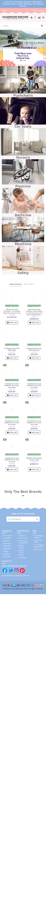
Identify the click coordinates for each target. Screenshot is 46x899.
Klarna (21, 555)
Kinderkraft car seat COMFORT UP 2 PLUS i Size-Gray (34, 422)
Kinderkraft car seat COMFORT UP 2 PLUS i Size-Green (11, 422)
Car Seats (23, 126)
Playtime (23, 186)
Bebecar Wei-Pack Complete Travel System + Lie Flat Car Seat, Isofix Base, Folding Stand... (34, 312)
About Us (22, 536)
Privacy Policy (22, 547)
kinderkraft (12, 352)
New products (16, 284)
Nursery (23, 157)
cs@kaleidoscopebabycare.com (16, 575)
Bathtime (23, 215)
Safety (23, 273)
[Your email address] (20, 519)
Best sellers (29, 284)
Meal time (7, 544)
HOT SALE (7, 557)
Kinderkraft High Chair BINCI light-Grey (34, 349)
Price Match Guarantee (39, 546)
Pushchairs (23, 95)
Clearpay (22, 557)
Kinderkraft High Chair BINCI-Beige (12, 349)
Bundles (6, 554)
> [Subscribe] (37, 519)
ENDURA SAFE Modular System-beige (34, 459)
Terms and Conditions (23, 542)
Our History (23, 538)
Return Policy (21, 551)
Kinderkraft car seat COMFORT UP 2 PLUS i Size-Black (34, 385)
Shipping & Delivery (38, 537)
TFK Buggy (12, 314)
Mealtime (23, 244)
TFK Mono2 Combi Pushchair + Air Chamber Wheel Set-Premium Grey (11, 311)
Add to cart (12, 322)
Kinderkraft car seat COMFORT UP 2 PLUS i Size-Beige (11, 385)
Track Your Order (38, 541)
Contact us (38, 550)
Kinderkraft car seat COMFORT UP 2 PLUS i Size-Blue (11, 460)
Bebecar (34, 316)
